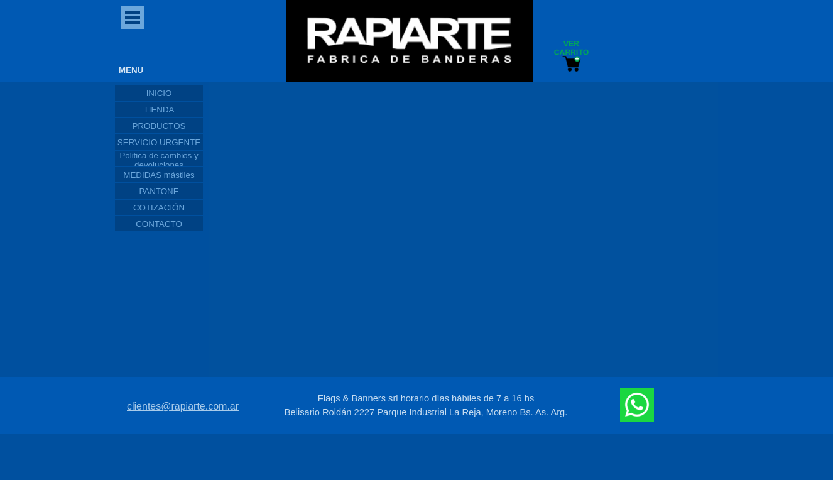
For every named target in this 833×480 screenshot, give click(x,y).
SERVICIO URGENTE (158, 142)
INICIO (159, 93)
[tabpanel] (425, 405)
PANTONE (158, 191)
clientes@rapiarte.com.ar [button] (183, 406)
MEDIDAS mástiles (158, 175)
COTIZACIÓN (159, 207)
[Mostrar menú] (132, 17)
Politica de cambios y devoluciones (158, 160)
